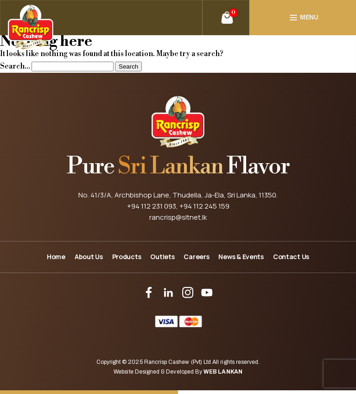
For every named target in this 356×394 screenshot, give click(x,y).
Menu (309, 17)
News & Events (240, 256)
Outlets (162, 256)
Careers (196, 256)
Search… (15, 66)
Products (126, 256)
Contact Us (291, 256)
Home (56, 256)
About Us (89, 256)
